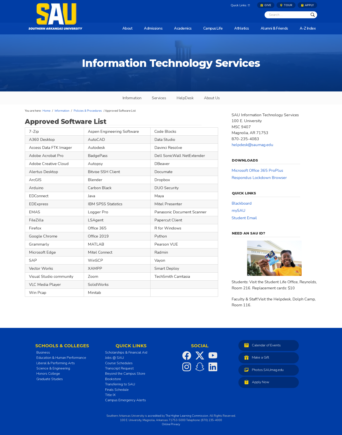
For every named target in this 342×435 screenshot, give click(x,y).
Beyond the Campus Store (125, 373)
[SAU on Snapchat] (199, 366)
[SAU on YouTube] (212, 355)
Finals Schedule (117, 389)
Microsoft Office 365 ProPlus (257, 170)
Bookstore (113, 379)
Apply (307, 5)
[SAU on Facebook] (186, 355)
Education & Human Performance (61, 357)
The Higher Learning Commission (187, 416)
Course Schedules (119, 363)
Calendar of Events (261, 345)
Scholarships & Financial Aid (126, 352)
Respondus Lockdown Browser (259, 177)
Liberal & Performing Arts (55, 363)
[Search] (286, 14)
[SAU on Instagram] (186, 366)
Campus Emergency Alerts (125, 400)
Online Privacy (171, 424)
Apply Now (255, 382)
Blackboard (242, 203)
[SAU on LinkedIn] (212, 366)
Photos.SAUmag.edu (263, 370)
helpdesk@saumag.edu (252, 144)
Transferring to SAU (120, 384)
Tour (286, 5)
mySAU (238, 210)
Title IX (110, 395)
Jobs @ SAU (114, 357)
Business (43, 352)
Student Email (244, 218)
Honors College (48, 373)
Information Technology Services (171, 63)
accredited (154, 416)
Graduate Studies (49, 379)
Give (265, 5)
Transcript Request (119, 368)
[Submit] (312, 15)
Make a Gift (255, 357)
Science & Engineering (53, 368)
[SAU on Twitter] (199, 355)
